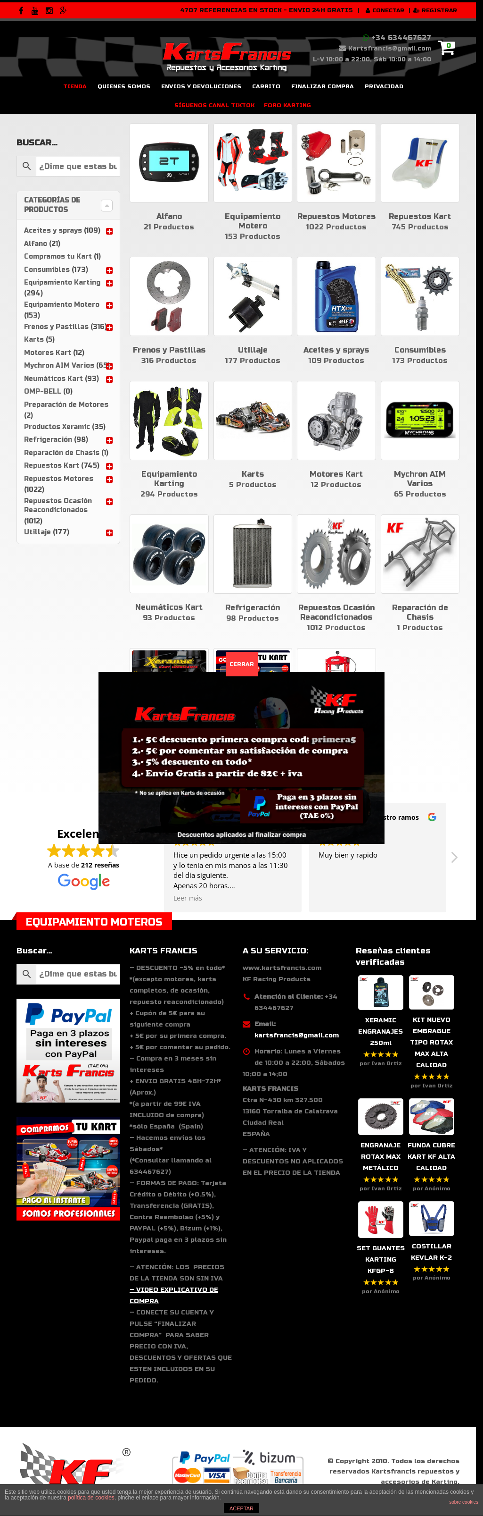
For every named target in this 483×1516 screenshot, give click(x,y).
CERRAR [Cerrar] (241, 664)
